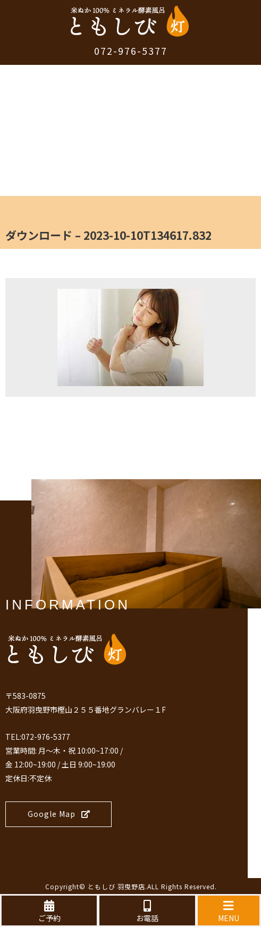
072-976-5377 (130, 50)
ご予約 (49, 911)
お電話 (147, 911)
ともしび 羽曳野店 (116, 886)
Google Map (59, 813)
